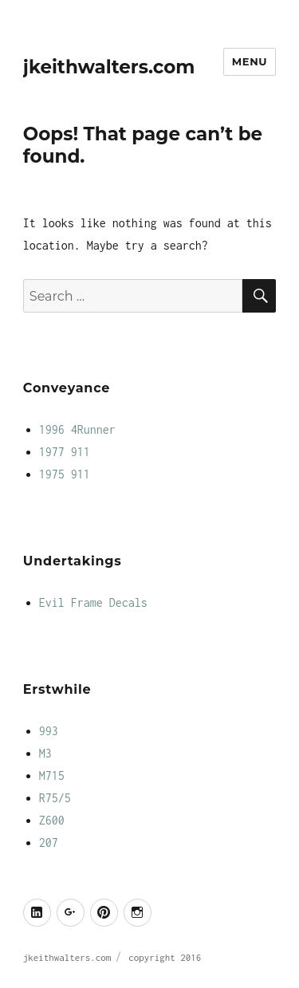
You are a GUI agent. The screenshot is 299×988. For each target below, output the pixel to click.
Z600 (52, 820)
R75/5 (55, 798)
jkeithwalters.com (109, 67)
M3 (45, 753)
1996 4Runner (77, 429)
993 (48, 731)
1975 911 (64, 474)
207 (48, 842)
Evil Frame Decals (93, 602)
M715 (52, 775)
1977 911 (64, 452)
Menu (249, 61)
